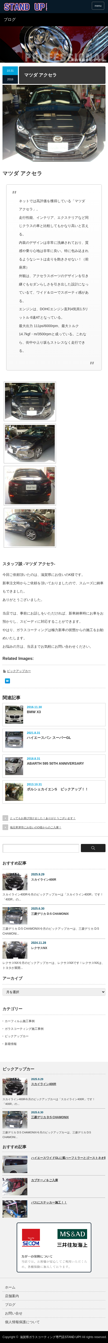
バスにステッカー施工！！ (49, 1202)
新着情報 (11, 1044)
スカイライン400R (43, 879)
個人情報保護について (22, 1322)
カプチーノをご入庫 (44, 1180)
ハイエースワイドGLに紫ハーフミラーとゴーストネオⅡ (68, 1158)
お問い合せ (13, 1313)
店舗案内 (12, 1296)
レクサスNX (39, 948)
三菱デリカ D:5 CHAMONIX (50, 914)
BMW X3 (34, 712)
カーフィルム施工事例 (20, 1021)
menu (98, 5)
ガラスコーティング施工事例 (24, 1029)
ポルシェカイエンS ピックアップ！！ (57, 789)
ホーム (10, 1287)
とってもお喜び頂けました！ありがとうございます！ (43, 818)
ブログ (10, 1304)
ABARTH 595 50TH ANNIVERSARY (55, 763)
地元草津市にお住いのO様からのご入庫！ (35, 827)
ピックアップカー (19, 671)
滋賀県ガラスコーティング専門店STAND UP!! (50, 1337)
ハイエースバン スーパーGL (49, 738)
